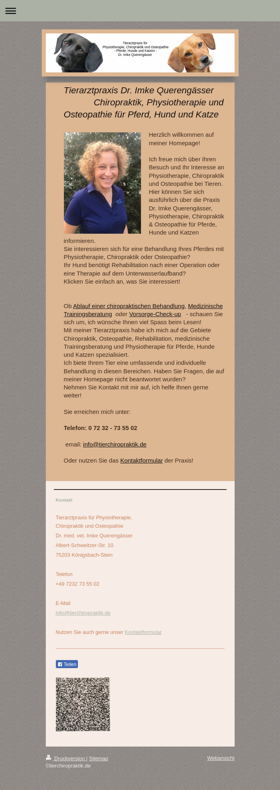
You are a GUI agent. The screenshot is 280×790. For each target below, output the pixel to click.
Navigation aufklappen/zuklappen (140, 10)
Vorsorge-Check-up (155, 314)
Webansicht (221, 758)
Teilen (66, 664)
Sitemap (98, 758)
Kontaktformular (141, 460)
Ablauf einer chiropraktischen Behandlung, (129, 305)
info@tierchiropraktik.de (115, 444)
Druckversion (66, 758)
